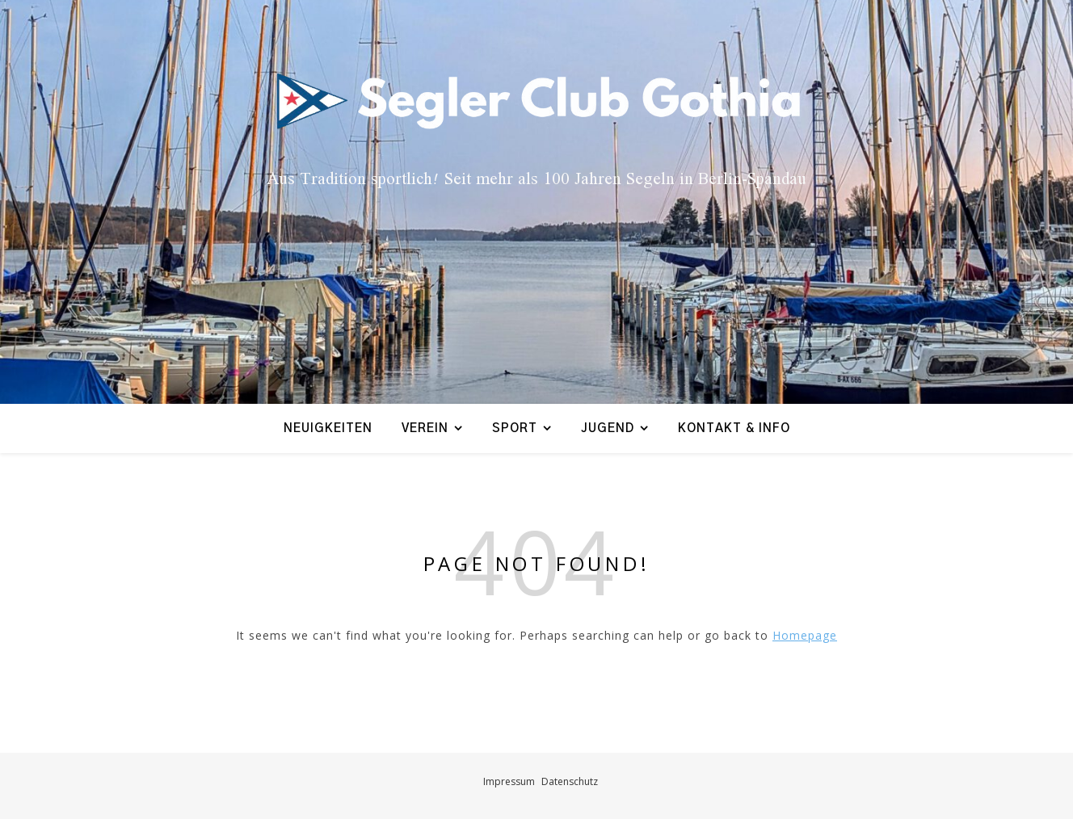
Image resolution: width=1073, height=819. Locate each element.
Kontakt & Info (734, 428)
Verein (425, 428)
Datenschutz (569, 781)
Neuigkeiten (328, 428)
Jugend (607, 428)
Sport (514, 428)
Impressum (509, 781)
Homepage (804, 635)
